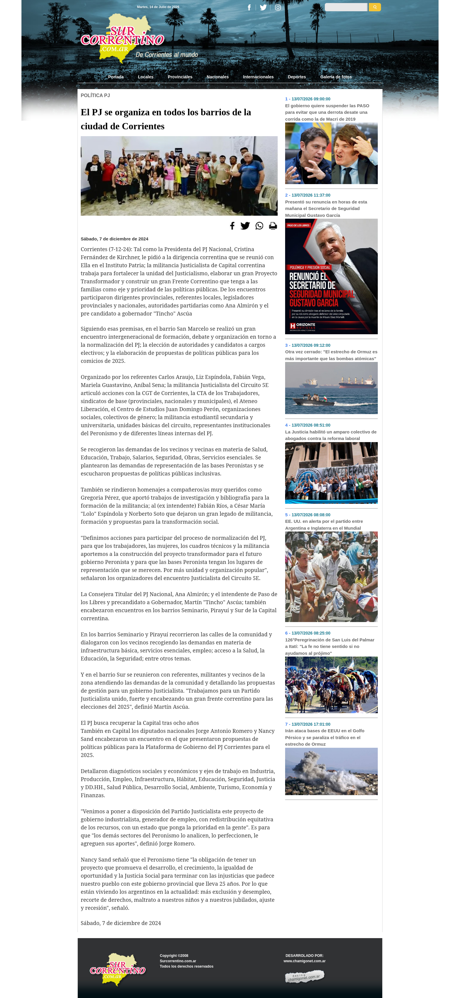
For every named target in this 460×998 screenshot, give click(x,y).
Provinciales (180, 76)
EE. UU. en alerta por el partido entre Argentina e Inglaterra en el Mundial (324, 525)
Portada (119, 76)
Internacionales (258, 76)
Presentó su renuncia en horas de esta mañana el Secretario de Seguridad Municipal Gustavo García (326, 208)
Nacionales (218, 76)
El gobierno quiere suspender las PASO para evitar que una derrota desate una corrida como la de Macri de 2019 (327, 112)
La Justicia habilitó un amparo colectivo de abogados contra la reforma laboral (331, 435)
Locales (145, 76)
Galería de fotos (336, 76)
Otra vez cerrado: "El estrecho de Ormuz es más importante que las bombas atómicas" (331, 355)
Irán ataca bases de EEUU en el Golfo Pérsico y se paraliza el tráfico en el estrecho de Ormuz (324, 737)
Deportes (297, 76)
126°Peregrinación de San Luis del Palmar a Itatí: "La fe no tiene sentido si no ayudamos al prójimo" (329, 646)
